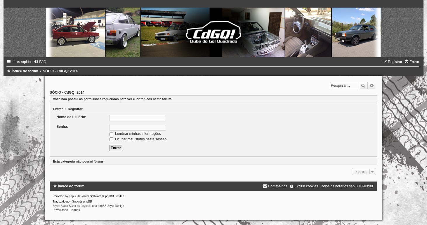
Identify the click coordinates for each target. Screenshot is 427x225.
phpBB (73, 196)
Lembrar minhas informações (135, 134)
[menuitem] (40, 62)
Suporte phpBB (82, 201)
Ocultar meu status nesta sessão (138, 139)
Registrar (75, 109)
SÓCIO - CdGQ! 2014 (67, 92)
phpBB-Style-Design (111, 205)
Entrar (58, 109)
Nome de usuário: (71, 117)
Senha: (62, 127)
